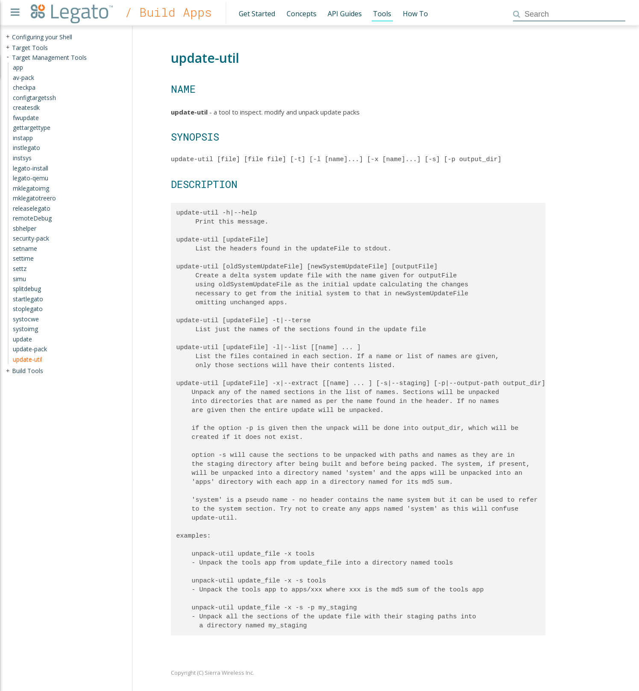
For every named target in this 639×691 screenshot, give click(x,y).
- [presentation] (7, 57)
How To (415, 13)
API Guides (345, 13)
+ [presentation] (7, 37)
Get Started (257, 13)
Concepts (302, 13)
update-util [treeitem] (27, 359)
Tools (382, 13)
